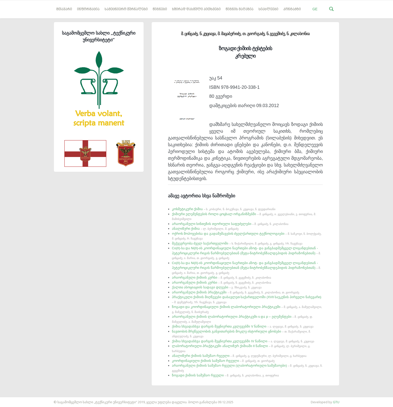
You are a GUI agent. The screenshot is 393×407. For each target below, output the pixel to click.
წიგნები (160, 9)
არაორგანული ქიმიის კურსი (221, 277)
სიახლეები (268, 9)
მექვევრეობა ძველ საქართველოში (237, 243)
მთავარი (64, 9)
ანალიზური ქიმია (205, 228)
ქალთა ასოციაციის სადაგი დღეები (217, 287)
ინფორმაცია (88, 9)
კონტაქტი (292, 9)
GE (314, 9)
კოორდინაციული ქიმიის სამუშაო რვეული (223, 361)
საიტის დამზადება (15, 399)
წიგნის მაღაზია (239, 9)
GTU (336, 402)
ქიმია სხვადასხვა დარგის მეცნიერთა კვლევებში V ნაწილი (243, 326)
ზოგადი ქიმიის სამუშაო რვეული (225, 375)
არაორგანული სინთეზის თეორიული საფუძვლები (230, 224)
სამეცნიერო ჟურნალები (126, 9)
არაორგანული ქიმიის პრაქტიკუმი (235, 292)
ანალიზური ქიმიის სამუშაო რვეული (239, 356)
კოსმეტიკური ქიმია (223, 209)
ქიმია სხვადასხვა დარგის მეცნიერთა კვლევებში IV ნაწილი (243, 341)
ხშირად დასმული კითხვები (196, 9)
